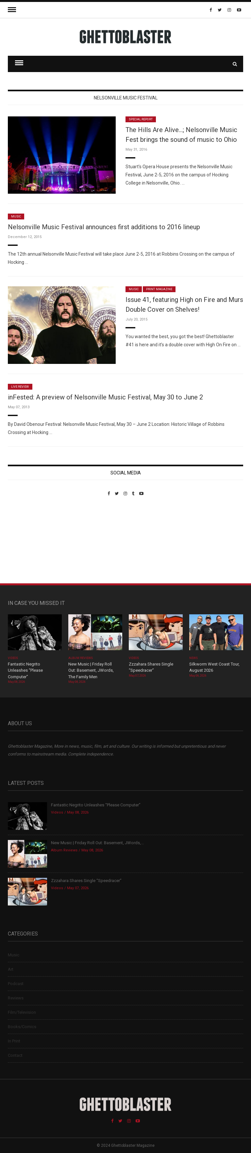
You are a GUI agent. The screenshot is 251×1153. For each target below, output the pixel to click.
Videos (13, 658)
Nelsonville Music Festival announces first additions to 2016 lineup (104, 227)
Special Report (141, 119)
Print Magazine (159, 289)
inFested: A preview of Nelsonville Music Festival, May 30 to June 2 (105, 397)
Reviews (16, 998)
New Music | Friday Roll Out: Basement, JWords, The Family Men (91, 670)
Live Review (20, 386)
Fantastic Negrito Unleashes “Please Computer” (25, 670)
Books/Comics (22, 1026)
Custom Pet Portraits (27, 540)
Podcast (16, 983)
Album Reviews (80, 658)
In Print (14, 1041)
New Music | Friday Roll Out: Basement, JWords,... (97, 842)
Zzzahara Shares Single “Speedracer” (86, 880)
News (193, 658)
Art (10, 969)
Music (16, 216)
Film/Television (22, 1012)
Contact (15, 1055)
